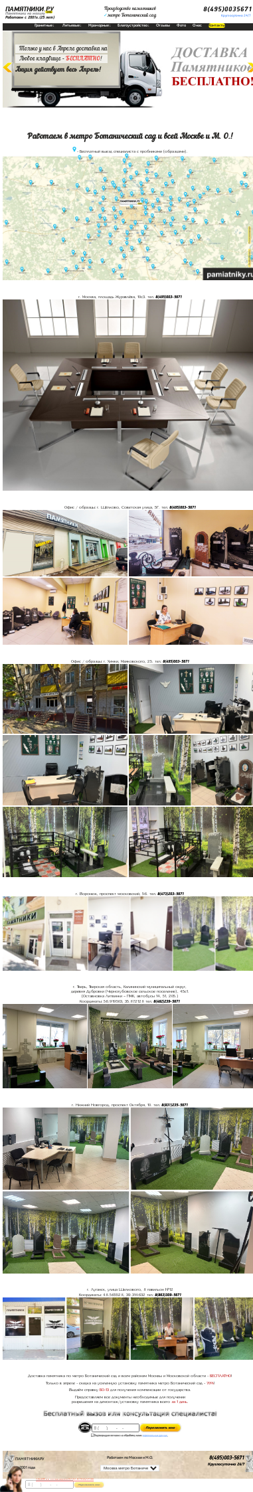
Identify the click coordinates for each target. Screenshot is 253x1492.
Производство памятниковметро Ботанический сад (130, 12)
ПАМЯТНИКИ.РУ (29, 9)
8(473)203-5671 (170, 893)
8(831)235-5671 (174, 1105)
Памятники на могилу (25, 13)
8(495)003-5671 (168, 296)
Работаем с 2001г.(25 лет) (29, 17)
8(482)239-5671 (166, 1001)
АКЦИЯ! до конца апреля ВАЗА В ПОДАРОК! (65, 1479)
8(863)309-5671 (168, 1294)
